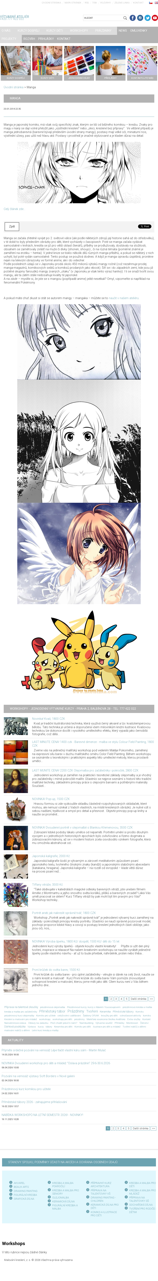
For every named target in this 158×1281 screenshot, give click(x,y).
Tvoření (92, 1011)
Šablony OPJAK (91, 1015)
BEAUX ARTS (21, 1186)
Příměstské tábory (123, 1011)
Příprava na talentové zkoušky (21, 1007)
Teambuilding (86, 1023)
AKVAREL (19, 1183)
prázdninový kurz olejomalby (19, 1015)
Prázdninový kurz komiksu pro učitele (26, 1089)
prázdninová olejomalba (52, 1007)
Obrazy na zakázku (38, 1023)
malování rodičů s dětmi (17, 1030)
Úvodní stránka (51, 2)
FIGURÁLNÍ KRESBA (25, 1194)
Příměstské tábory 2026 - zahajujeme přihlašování (34, 1102)
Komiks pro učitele (46, 1015)
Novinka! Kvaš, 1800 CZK (48, 719)
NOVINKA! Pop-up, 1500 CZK (51, 799)
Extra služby (133, 1019)
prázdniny (79, 1019)
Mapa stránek (73, 2)
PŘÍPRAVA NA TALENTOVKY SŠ (139, 1199)
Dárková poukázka (15, 1026)
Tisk (94, 2)
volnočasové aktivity (130, 1015)
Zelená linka (122, 2)
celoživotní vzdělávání (69, 1015)
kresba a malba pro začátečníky (20, 1011)
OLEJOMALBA (60, 1197)
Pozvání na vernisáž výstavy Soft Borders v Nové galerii (38, 1076)
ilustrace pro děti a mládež (107, 1026)
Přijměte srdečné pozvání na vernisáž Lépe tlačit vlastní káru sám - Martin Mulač (54, 1050)
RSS (87, 2)
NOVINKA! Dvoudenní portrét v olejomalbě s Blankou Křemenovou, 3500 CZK (82, 827)
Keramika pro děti (63, 1026)
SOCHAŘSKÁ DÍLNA (141, 1204)
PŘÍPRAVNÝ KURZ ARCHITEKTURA (101, 1184)
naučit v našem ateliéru (124, 298)
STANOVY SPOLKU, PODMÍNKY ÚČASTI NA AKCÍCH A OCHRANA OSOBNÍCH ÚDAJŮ (62, 1162)
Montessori (132, 1023)
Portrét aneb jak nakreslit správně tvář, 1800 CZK (64, 913)
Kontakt (138, 2)
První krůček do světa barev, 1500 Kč (56, 970)
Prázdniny (75, 1011)
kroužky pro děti (109, 1015)
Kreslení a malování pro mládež (20, 1019)
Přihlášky (119, 1023)
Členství (144, 1023)
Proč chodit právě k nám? (63, 1023)
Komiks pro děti (82, 1026)
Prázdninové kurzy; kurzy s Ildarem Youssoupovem (94, 1007)
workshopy (44, 1019)
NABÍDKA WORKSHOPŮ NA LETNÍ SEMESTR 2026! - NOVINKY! (42, 1115)
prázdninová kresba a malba (137, 1007)
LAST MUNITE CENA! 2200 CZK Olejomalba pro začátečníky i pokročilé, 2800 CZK (85, 770)
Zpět (12, 226)
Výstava (32, 1026)
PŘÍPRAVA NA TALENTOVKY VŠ (100, 1192)
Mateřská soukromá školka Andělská (106, 1019)
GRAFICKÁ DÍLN (23, 1198)
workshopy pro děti (62, 1019)
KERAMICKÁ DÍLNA (63, 1201)
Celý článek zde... (14, 209)
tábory (49, 1026)
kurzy (41, 1026)
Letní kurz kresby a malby (45, 1030)
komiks (147, 1015)
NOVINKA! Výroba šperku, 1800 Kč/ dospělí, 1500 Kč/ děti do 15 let (75, 941)
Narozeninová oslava (15, 1023)
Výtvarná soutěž (104, 1023)
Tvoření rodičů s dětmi (134, 1026)
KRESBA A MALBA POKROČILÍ (62, 1184)
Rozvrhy (105, 2)
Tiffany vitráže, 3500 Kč (47, 884)
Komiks (140, 1011)
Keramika (105, 1011)
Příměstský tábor (52, 1011)
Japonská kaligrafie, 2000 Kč (51, 856)
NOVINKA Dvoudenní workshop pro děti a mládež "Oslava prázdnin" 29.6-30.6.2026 (56, 1063)
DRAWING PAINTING (25, 1191)
